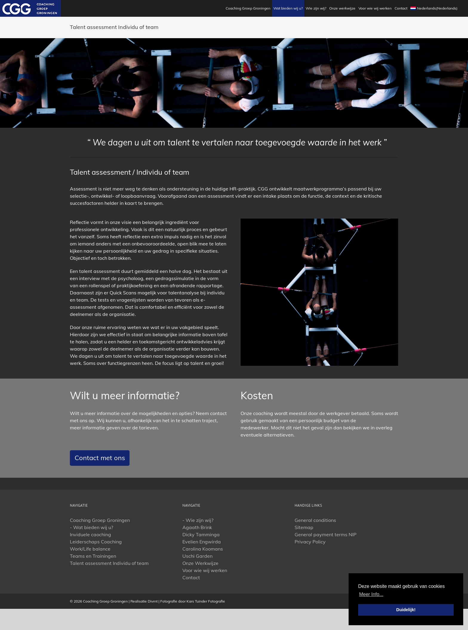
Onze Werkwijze (200, 563)
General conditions (315, 520)
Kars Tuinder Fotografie (206, 601)
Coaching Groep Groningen (100, 520)
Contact (191, 577)
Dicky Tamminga (201, 534)
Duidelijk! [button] (406, 609)
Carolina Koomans (202, 549)
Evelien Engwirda (201, 542)
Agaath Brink (197, 527)
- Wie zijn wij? (197, 520)
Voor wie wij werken (204, 570)
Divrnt (153, 601)
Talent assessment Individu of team (109, 563)
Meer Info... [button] (371, 594)
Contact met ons (100, 458)
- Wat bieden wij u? (91, 527)
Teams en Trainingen (93, 556)
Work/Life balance (90, 549)
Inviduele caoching (90, 534)
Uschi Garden (197, 556)
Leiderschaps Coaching (96, 542)
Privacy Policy (310, 542)
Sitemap (304, 527)
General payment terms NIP (325, 534)
